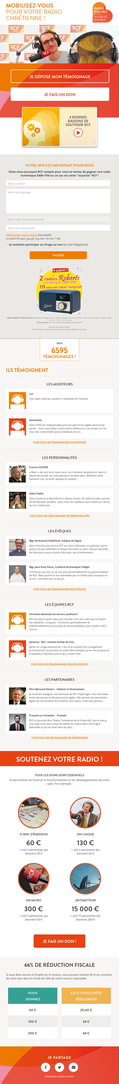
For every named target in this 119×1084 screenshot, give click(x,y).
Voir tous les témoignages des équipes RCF (59, 664)
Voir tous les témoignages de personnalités (59, 516)
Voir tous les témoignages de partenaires (59, 738)
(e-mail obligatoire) (48, 244)
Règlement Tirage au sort (59, 1076)
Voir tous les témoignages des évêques (59, 589)
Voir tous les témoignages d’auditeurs (59, 442)
